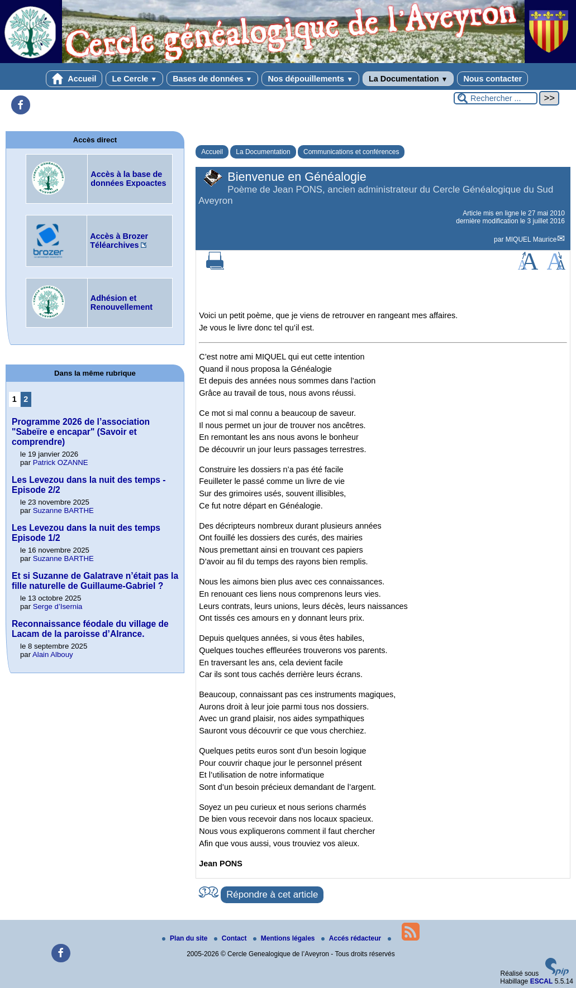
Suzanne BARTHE (63, 510)
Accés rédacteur (352, 938)
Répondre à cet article (272, 894)
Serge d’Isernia (58, 606)
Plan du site (186, 938)
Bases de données (212, 78)
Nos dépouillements (310, 78)
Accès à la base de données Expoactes (128, 179)
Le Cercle (134, 78)
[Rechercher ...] (495, 98)
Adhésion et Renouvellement (122, 302)
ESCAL (541, 981)
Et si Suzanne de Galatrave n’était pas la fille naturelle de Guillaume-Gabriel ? (95, 581)
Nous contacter (492, 78)
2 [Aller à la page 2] (25, 399)
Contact (231, 938)
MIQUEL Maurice (531, 239)
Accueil (74, 78)
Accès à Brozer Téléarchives (119, 241)
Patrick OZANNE (60, 462)
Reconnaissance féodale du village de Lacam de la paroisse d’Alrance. (90, 629)
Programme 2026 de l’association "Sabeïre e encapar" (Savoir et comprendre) (81, 432)
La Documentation (408, 78)
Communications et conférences (351, 152)
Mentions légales (285, 938)
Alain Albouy (52, 654)
